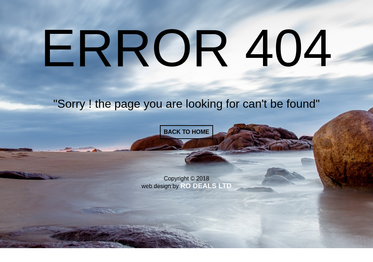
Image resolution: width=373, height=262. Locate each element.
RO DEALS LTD (205, 186)
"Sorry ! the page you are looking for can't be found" (186, 103)
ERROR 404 (186, 48)
